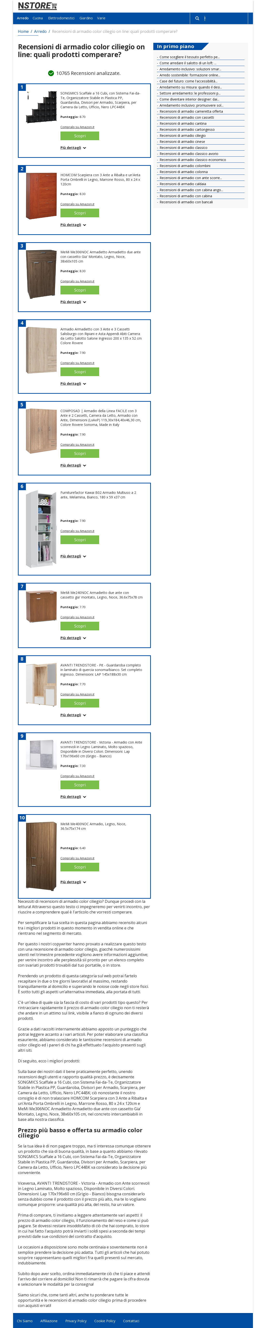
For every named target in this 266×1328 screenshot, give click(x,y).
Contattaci (131, 1320)
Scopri (80, 135)
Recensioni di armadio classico (183, 147)
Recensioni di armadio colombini (184, 165)
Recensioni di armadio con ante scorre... (190, 177)
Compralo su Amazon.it (77, 126)
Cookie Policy (104, 1320)
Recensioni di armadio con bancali (186, 201)
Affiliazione (49, 1320)
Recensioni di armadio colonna (183, 171)
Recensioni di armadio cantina (183, 122)
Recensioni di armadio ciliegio (182, 134)
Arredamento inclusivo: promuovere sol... (191, 104)
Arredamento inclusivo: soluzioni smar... (190, 68)
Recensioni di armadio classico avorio (188, 153)
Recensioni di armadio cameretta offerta (191, 110)
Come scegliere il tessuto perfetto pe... (189, 56)
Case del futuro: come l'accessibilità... (188, 80)
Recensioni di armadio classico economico (192, 159)
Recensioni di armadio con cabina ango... (191, 189)
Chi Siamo (25, 1320)
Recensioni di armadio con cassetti (186, 116)
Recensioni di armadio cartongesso (187, 128)
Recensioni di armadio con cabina (185, 195)
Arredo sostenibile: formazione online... (189, 74)
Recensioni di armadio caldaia (182, 183)
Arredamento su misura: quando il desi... (190, 86)
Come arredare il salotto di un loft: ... (187, 62)
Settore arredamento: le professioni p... (190, 92)
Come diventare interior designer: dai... (189, 98)
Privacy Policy (76, 1320)
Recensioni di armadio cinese (182, 141)
